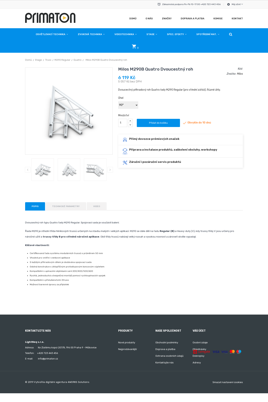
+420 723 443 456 (47, 353)
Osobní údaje (200, 342)
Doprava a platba (165, 349)
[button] (230, 34)
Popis (35, 206)
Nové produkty (126, 342)
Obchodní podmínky (166, 342)
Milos (240, 73)
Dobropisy (198, 355)
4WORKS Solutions (78, 390)
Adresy (197, 362)
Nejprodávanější (127, 349)
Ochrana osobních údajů (169, 355)
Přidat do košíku (158, 122)
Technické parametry (66, 206)
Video (96, 206)
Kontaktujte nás (164, 362)
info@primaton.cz (48, 358)
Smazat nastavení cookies (228, 391)
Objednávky (199, 349)
